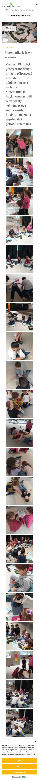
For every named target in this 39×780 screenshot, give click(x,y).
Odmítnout (19, 766)
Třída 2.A (22, 13)
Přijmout (19, 761)
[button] (36, 741)
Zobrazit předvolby (19, 772)
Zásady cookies (16, 777)
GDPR (24, 777)
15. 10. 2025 (9, 47)
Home (15, 13)
